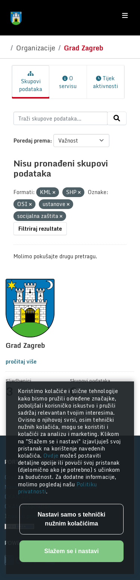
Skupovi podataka (30, 82)
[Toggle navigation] (125, 15)
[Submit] (117, 118)
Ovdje (51, 455)
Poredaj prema (31, 140)
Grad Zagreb (83, 48)
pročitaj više (21, 361)
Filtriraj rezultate (40, 228)
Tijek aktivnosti (105, 82)
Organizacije (35, 48)
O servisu (68, 82)
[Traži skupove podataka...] (60, 118)
